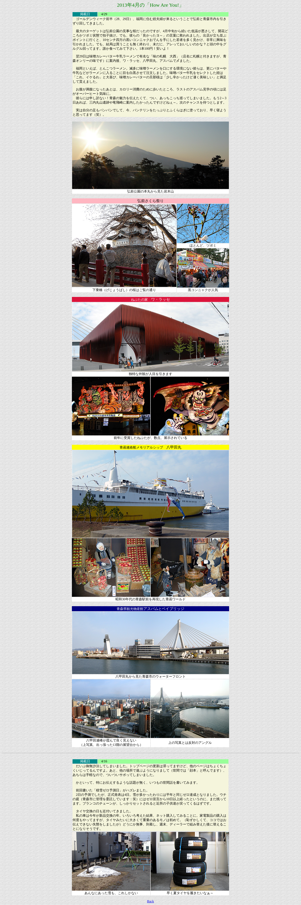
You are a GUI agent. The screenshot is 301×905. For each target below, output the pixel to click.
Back (150, 901)
